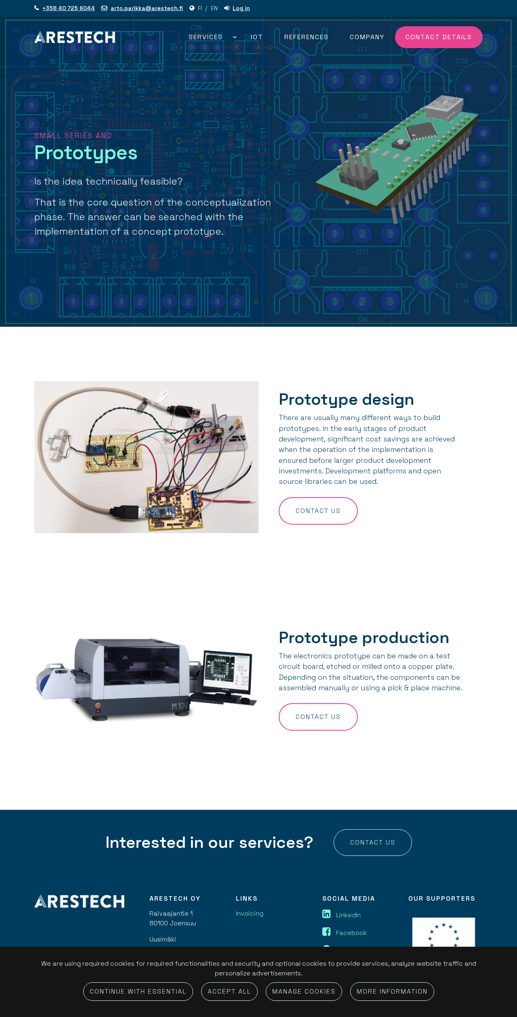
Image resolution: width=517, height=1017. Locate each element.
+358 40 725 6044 (68, 8)
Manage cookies (304, 991)
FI (200, 8)
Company (367, 37)
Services (207, 37)
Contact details (439, 37)
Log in (241, 8)
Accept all (229, 991)
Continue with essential (138, 991)
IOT (257, 37)
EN (214, 8)
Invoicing (249, 913)
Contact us (318, 510)
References (306, 37)
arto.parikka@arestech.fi (147, 8)
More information (392, 991)
